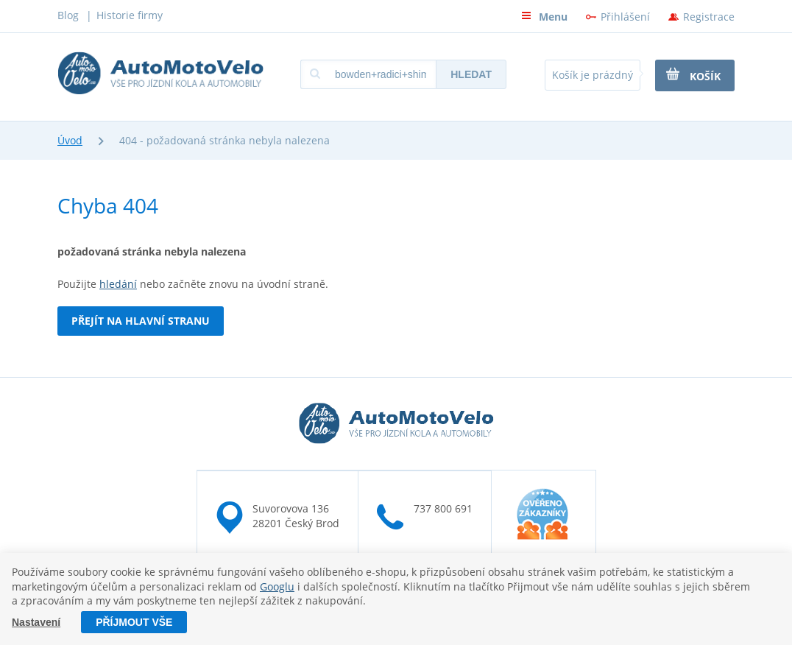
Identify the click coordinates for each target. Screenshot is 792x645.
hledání (118, 284)
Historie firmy (129, 15)
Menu (544, 17)
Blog (68, 15)
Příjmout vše (134, 622)
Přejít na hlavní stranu (140, 321)
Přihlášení (625, 17)
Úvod (69, 140)
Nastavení (36, 622)
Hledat (471, 74)
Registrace (709, 17)
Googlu (277, 586)
